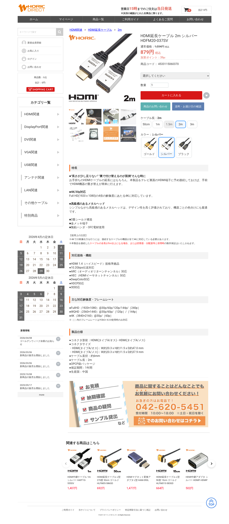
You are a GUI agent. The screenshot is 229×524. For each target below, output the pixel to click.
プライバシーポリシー (110, 516)
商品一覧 (98, 19)
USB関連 (30, 165)
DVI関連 (30, 139)
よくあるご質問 (163, 19)
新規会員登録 (31, 42)
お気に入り (30, 50)
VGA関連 (31, 152)
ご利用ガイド (130, 19)
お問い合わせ (195, 19)
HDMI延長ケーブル (100, 29)
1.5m (169, 124)
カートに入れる (171, 95)
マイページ (66, 19)
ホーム (34, 19)
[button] (211, 468)
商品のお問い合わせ (155, 106)
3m (192, 124)
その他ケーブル (36, 203)
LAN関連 (31, 190)
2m (120, 29)
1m (158, 124)
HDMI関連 (76, 29)
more (41, 394)
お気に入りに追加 (206, 95)
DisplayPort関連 (36, 127)
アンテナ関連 (34, 177)
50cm (146, 124)
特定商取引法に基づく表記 (137, 516)
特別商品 (31, 215)
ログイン (29, 59)
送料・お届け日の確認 (188, 106)
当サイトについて (87, 516)
